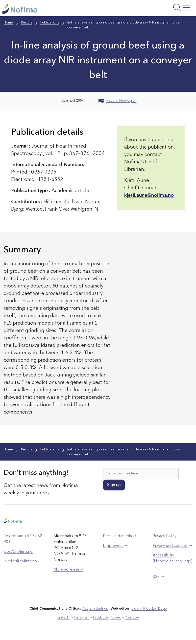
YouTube (132, 617)
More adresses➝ (68, 570)
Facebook (101, 617)
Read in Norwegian (117, 100)
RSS (156, 577)
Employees (113, 546)
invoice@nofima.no (20, 561)
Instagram (82, 617)
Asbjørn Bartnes (95, 608)
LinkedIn (64, 617)
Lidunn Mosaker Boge (149, 608)
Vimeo (116, 617)
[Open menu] (160, 9)
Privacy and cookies (171, 546)
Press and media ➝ (119, 536)
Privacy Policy (164, 536)
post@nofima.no (18, 552)
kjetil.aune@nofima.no (149, 195)
